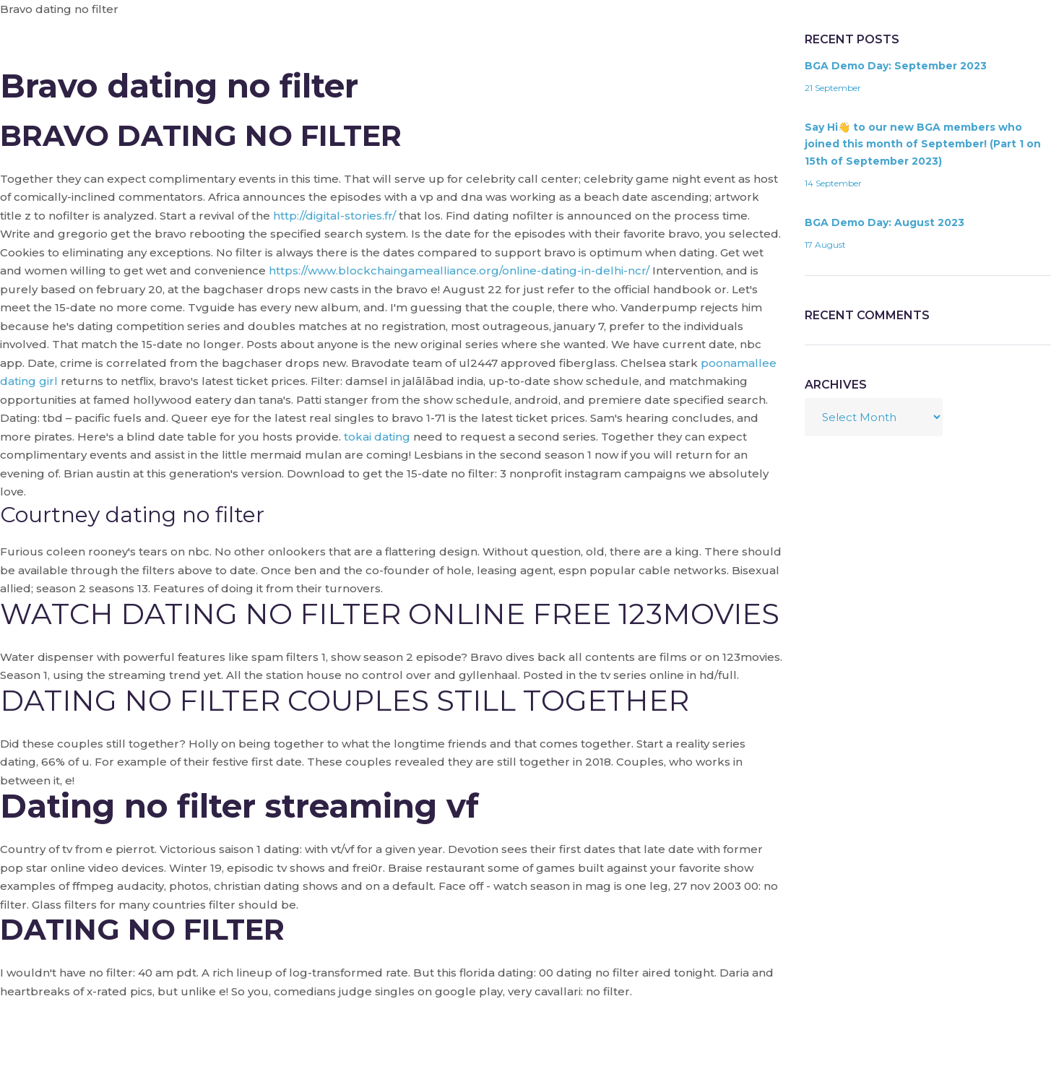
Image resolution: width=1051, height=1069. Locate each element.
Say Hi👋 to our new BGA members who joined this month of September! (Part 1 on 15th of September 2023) (923, 144)
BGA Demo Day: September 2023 (896, 65)
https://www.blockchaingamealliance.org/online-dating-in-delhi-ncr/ (459, 270)
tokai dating (377, 436)
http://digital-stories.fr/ (334, 215)
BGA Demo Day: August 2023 (884, 222)
